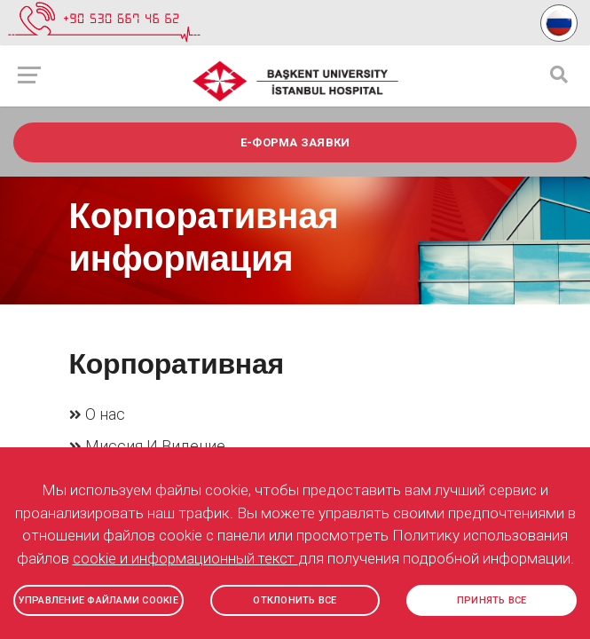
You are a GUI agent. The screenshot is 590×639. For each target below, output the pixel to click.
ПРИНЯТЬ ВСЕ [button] (492, 600)
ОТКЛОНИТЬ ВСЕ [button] (294, 600)
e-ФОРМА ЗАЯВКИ (295, 142)
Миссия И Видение (155, 445)
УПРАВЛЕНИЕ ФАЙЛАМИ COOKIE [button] (98, 600)
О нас (105, 414)
